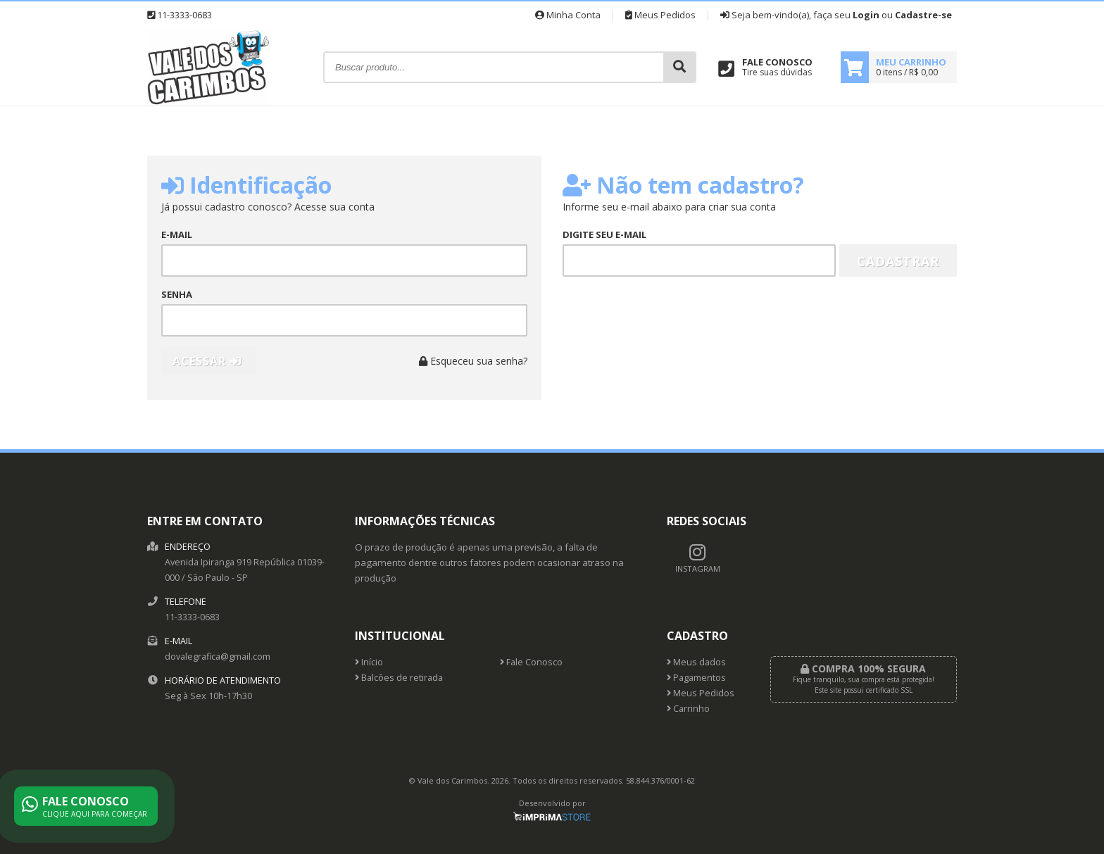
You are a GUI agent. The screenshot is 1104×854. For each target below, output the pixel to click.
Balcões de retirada (399, 678)
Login (866, 14)
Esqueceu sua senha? (473, 361)
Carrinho (688, 709)
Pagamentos (696, 678)
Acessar (207, 361)
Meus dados (696, 662)
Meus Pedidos (660, 14)
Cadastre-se (923, 14)
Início (369, 662)
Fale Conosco (531, 662)
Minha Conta (568, 14)
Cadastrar (898, 261)
